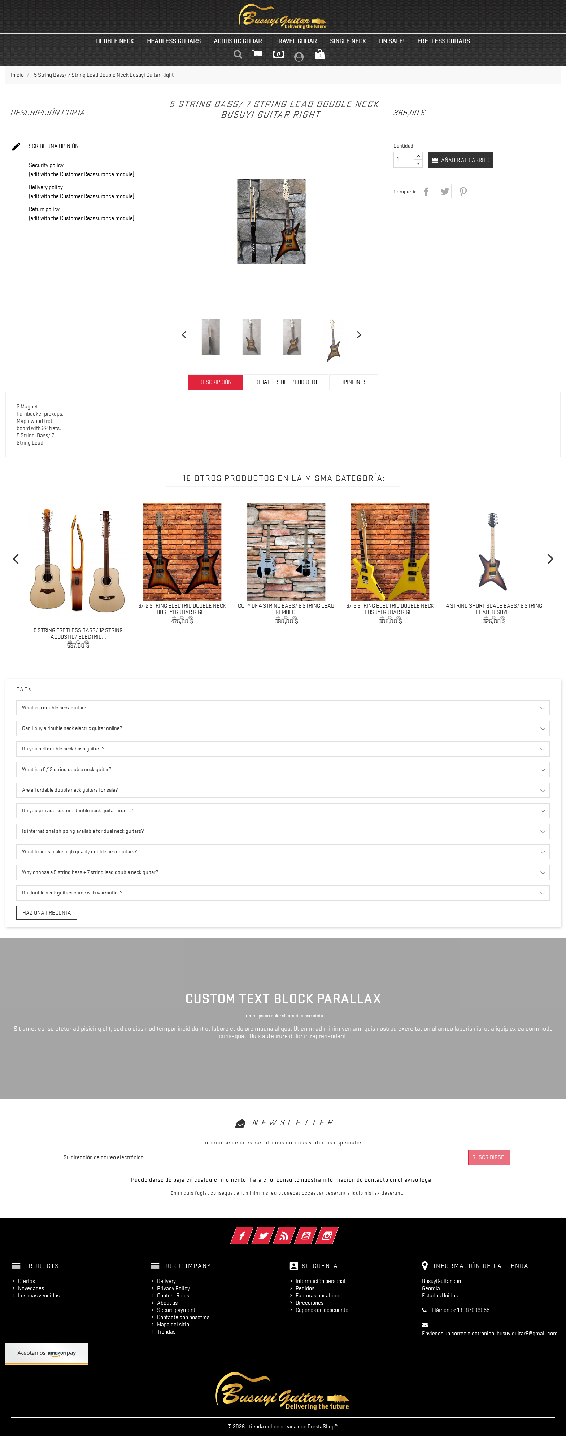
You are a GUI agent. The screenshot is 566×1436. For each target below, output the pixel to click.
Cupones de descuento (322, 1310)
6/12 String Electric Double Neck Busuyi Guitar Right (182, 609)
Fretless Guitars (443, 41)
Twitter (273, 1230)
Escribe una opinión (45, 147)
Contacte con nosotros (183, 1317)
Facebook (252, 1230)
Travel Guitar (296, 41)
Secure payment (176, 1310)
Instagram (337, 1230)
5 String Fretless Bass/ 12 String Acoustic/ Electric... (78, 633)
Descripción (215, 382)
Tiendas (166, 1331)
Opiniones (353, 382)
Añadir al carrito (467, 160)
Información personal (320, 1281)
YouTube (315, 1230)
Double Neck (115, 41)
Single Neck (348, 41)
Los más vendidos (39, 1295)
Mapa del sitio (173, 1324)
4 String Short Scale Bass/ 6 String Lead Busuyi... (494, 609)
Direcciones (309, 1303)
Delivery (166, 1281)
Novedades (31, 1288)
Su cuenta (320, 1265)
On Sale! (391, 41)
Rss (294, 1230)
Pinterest (463, 191)
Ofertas (26, 1281)
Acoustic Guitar (238, 41)
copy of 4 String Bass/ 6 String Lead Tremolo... (286, 609)
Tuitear (444, 191)
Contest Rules (173, 1295)
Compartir (426, 191)
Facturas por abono (318, 1295)
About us (167, 1303)
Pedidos (305, 1288)
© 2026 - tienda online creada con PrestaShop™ (283, 1426)
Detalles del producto (286, 382)
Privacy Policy (173, 1288)
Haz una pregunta (46, 913)
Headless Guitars (174, 41)
